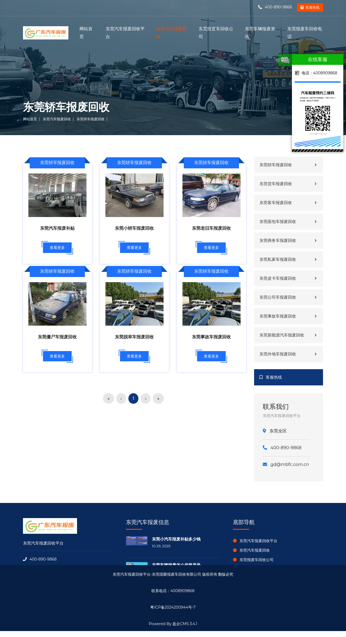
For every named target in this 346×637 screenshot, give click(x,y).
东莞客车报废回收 (289, 202)
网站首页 (85, 32)
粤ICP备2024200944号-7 (172, 607)
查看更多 (57, 247)
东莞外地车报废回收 (289, 353)
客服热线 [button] (312, 7)
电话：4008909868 (316, 73)
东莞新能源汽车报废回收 (289, 335)
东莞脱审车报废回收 (134, 336)
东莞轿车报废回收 (90, 119)
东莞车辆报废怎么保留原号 (176, 565)
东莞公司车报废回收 (289, 297)
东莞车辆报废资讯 (260, 32)
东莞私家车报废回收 (289, 259)
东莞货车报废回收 (289, 183)
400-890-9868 (278, 7)
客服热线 (271, 377)
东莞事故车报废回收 (211, 336)
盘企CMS (173, 617)
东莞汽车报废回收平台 (125, 32)
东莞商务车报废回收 (289, 240)
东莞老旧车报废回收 (211, 228)
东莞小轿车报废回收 (134, 228)
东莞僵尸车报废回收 (57, 336)
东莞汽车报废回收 (171, 32)
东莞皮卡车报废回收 (289, 278)
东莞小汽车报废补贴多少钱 (176, 539)
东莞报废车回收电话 (304, 32)
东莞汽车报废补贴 (57, 228)
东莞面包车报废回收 (289, 221)
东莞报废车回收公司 (216, 32)
